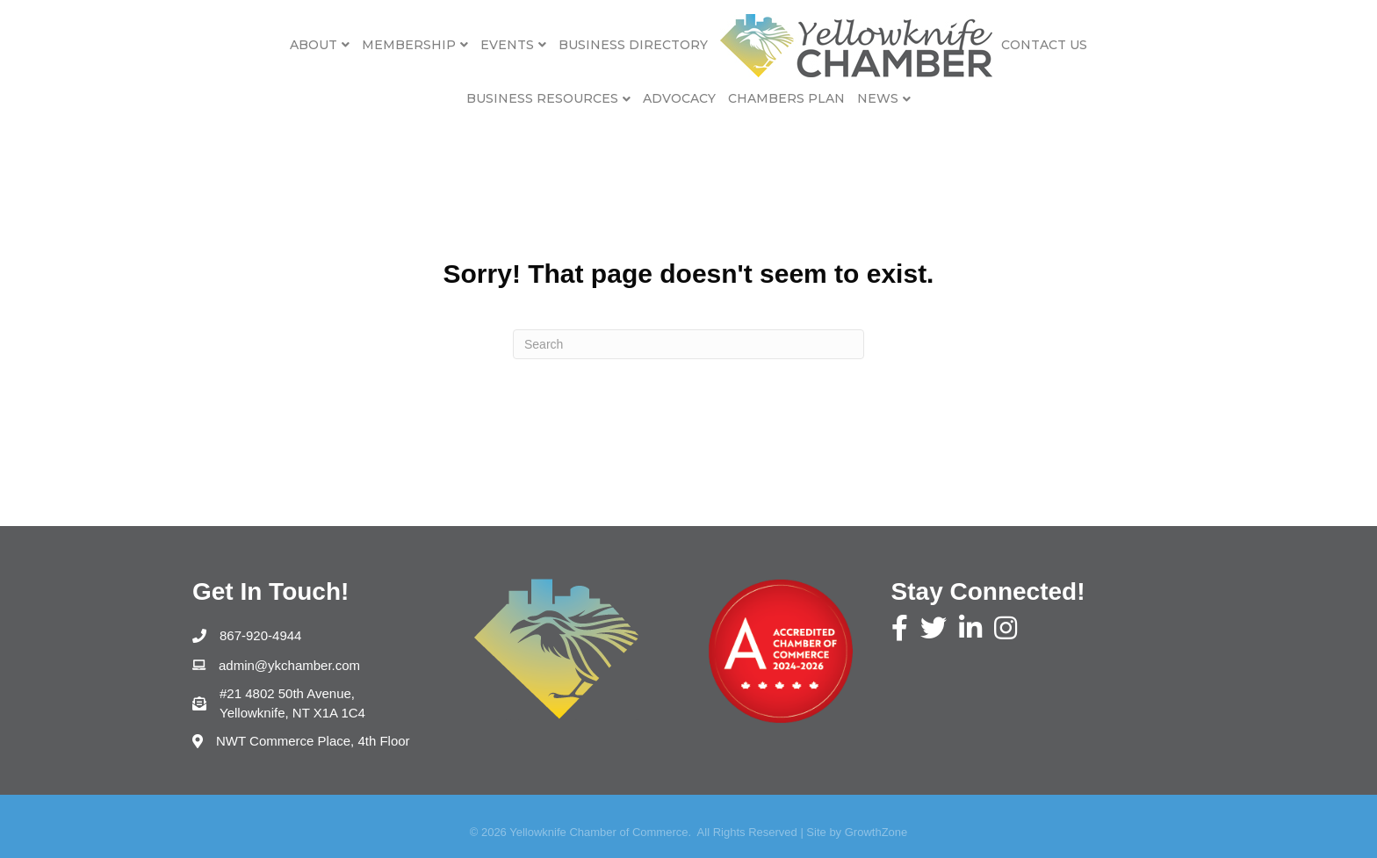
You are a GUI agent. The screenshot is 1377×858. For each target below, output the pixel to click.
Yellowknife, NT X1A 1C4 (294, 702)
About (313, 45)
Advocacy (679, 98)
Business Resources (542, 98)
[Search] (688, 344)
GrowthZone (876, 832)
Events (507, 45)
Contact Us (1044, 45)
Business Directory (633, 45)
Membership (409, 45)
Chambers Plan (786, 98)
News (877, 98)
